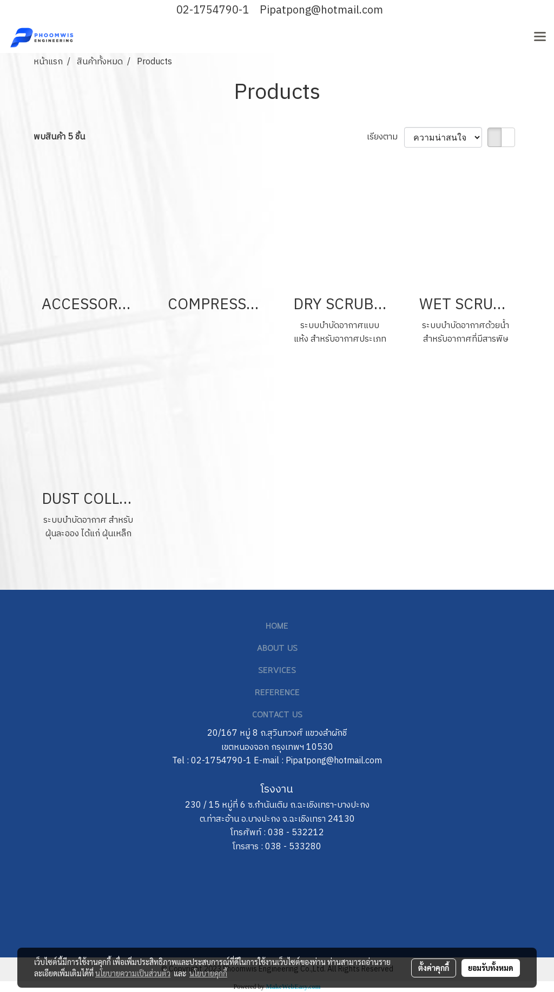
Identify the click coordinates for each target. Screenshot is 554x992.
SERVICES (277, 671)
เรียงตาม (385, 137)
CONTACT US (277, 715)
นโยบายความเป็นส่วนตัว (132, 973)
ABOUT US (277, 649)
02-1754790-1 (212, 10)
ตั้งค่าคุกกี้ (433, 968)
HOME (277, 627)
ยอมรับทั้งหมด (490, 968)
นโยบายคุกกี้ (208, 973)
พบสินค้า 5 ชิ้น (59, 137)
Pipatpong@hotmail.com (321, 10)
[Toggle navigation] (540, 37)
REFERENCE (277, 693)
